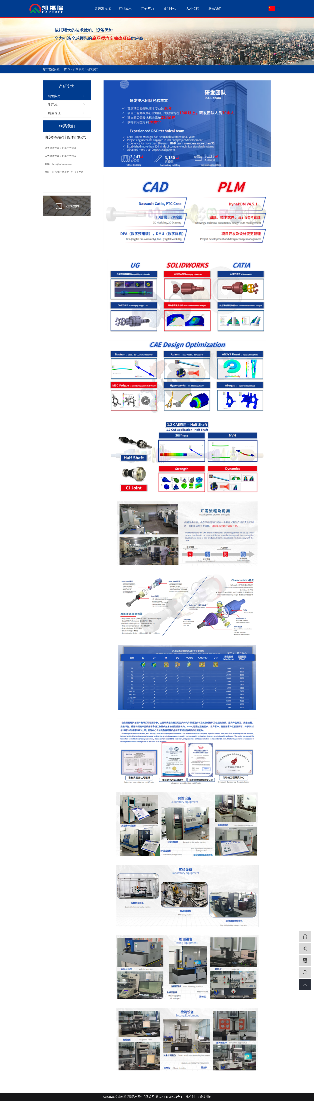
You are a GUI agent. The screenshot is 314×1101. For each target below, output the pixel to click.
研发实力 (54, 96)
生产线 (52, 104)
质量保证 (54, 113)
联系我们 (214, 8)
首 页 (67, 69)
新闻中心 (170, 8)
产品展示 (125, 8)
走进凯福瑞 (103, 8)
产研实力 (147, 8)
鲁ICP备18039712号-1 (169, 1096)
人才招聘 (192, 8)
